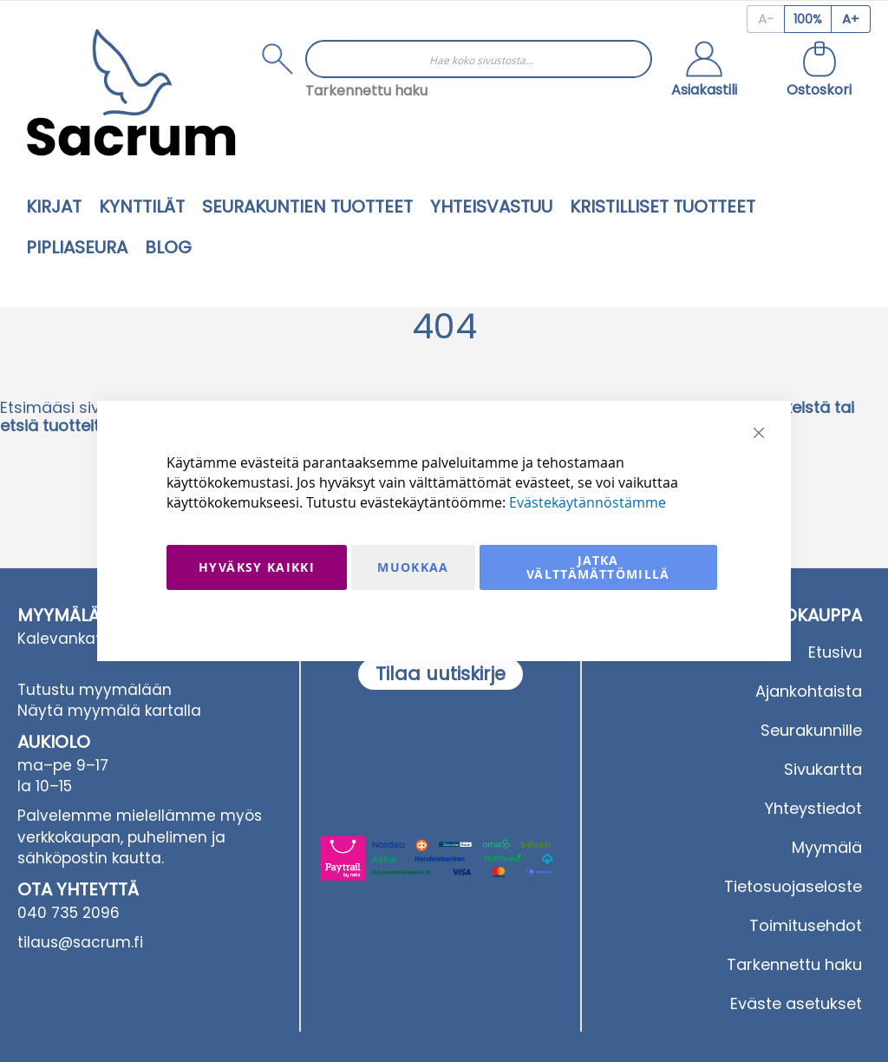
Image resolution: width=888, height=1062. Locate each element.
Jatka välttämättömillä (598, 567)
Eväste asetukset (796, 1003)
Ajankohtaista (808, 691)
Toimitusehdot (805, 925)
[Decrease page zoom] (765, 19)
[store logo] (131, 92)
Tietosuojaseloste (793, 886)
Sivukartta (823, 769)
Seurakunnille (811, 730)
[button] (704, 71)
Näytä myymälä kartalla (109, 710)
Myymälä (827, 847)
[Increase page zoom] (851, 19)
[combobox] (478, 59)
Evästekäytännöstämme (587, 502)
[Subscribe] (440, 674)
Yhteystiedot (813, 808)
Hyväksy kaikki (257, 567)
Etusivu (835, 652)
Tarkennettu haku (366, 91)
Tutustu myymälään (94, 689)
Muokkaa (412, 567)
